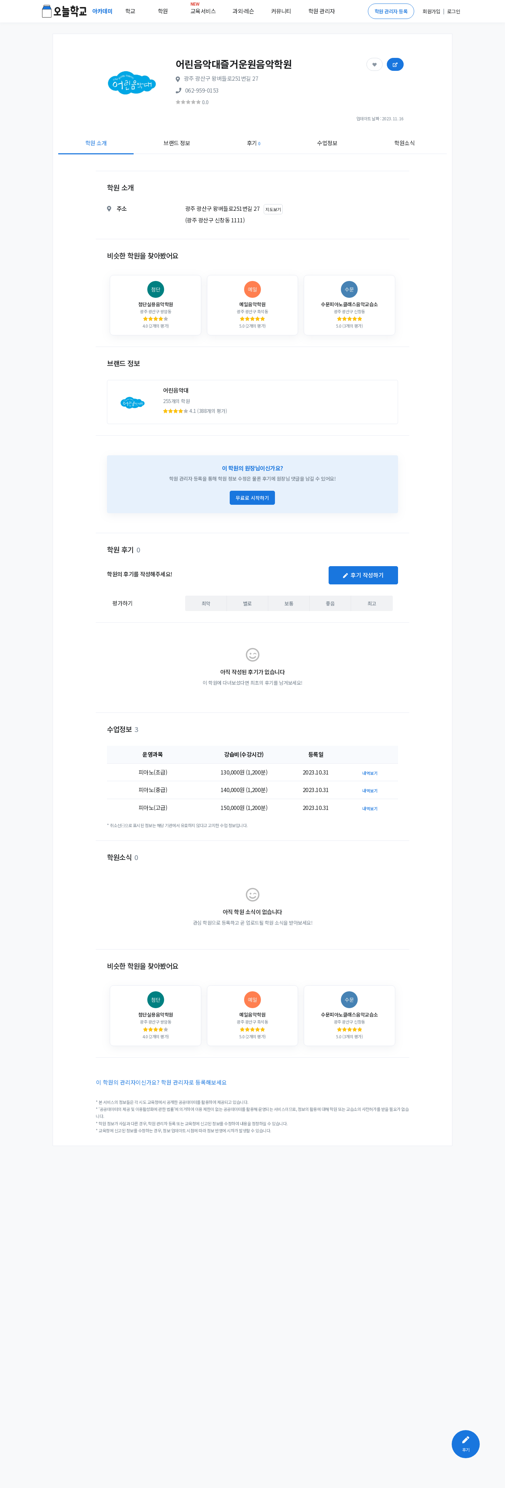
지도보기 (273, 209)
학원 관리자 (321, 11)
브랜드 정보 (176, 143)
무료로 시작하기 (252, 497)
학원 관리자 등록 (391, 11)
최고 (372, 603)
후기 (254, 143)
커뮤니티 (281, 11)
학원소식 (404, 143)
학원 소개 (96, 143)
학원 (163, 11)
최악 (206, 603)
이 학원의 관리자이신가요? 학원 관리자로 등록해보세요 (161, 1082)
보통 (288, 603)
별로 (247, 603)
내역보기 (370, 773)
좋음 (330, 603)
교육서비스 (203, 9)
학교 (130, 11)
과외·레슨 (243, 11)
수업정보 (327, 143)
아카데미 (103, 11)
